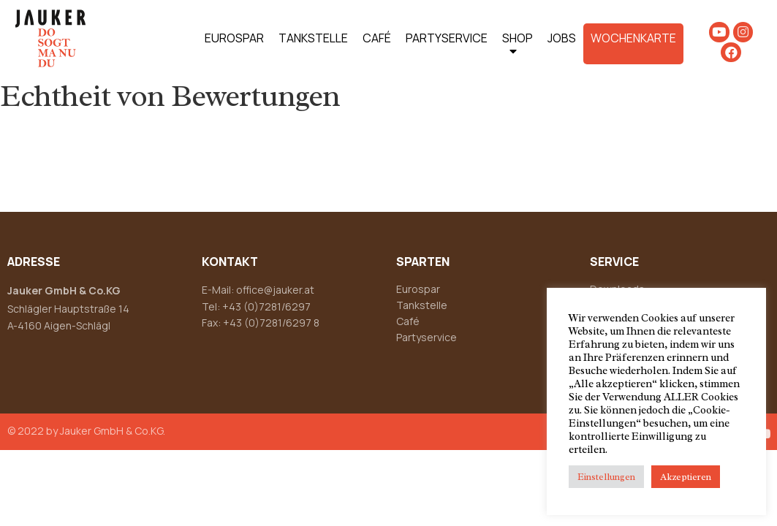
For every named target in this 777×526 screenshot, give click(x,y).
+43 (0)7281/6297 (266, 306)
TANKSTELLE (313, 38)
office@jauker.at (275, 290)
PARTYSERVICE (447, 38)
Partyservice (426, 337)
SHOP (517, 47)
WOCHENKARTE (633, 38)
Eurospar (418, 289)
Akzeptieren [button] (685, 476)
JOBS (561, 38)
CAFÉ (377, 38)
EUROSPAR (234, 38)
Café (408, 321)
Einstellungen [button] (606, 476)
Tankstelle (421, 305)
